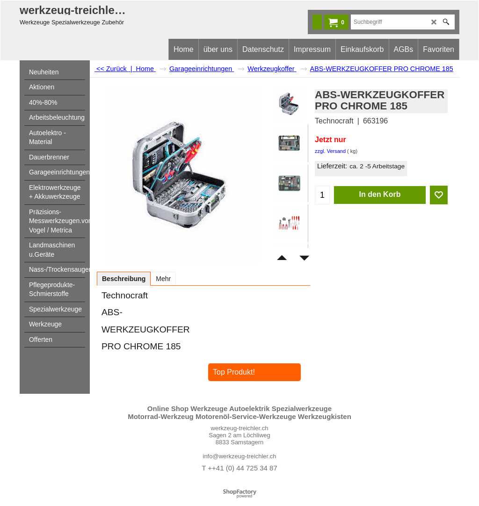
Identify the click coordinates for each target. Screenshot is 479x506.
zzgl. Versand (330, 151)
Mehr (163, 278)
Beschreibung (123, 278)
